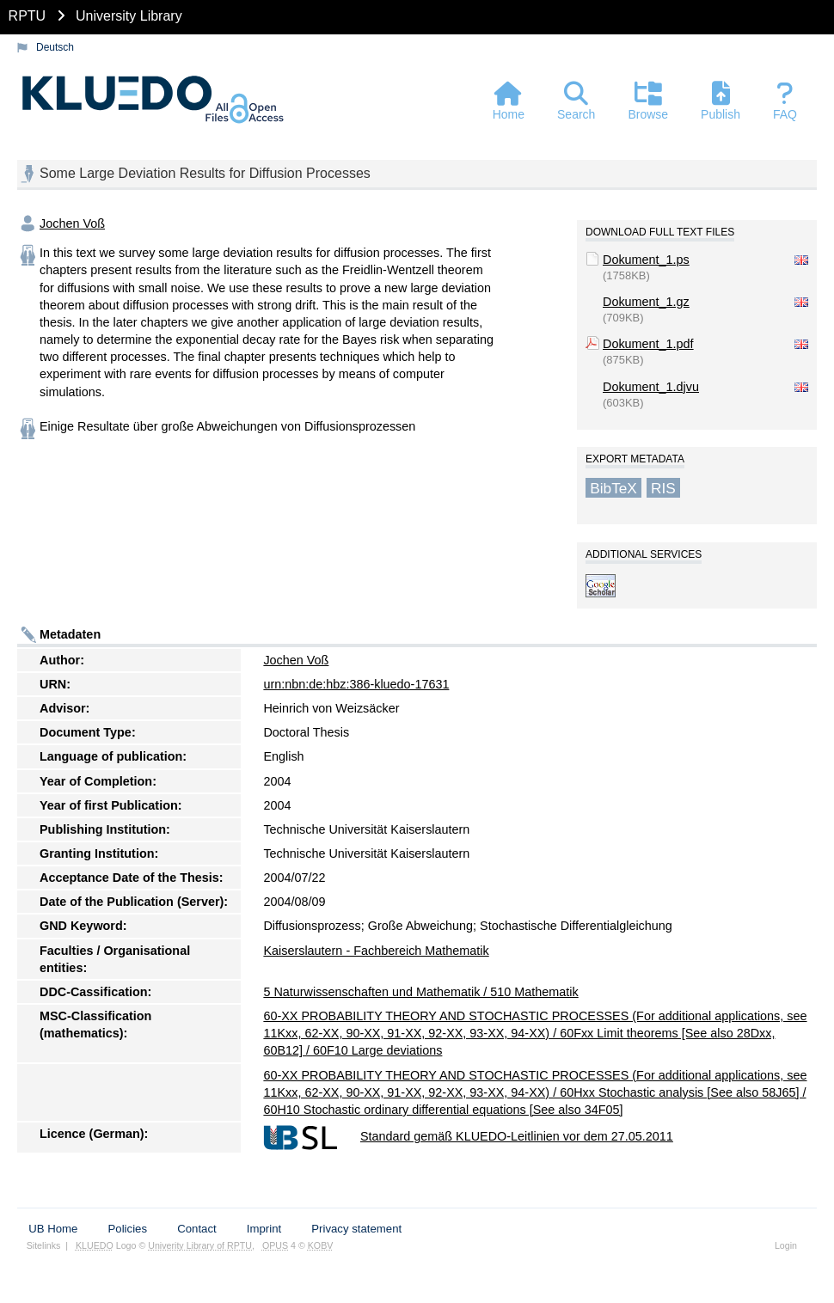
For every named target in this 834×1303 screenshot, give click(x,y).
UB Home (52, 1228)
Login (786, 1245)
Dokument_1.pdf (648, 344)
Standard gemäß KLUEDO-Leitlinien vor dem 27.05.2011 (516, 1136)
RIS (663, 487)
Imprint (264, 1228)
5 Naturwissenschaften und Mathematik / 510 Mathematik (420, 992)
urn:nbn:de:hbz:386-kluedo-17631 (356, 684)
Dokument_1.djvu (651, 387)
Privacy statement (356, 1228)
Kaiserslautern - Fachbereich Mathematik (375, 950)
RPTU (27, 16)
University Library (129, 16)
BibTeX (613, 487)
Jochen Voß (72, 223)
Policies (127, 1228)
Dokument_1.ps (646, 259)
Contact (196, 1228)
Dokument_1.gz (646, 302)
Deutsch (55, 47)
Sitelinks (44, 1245)
